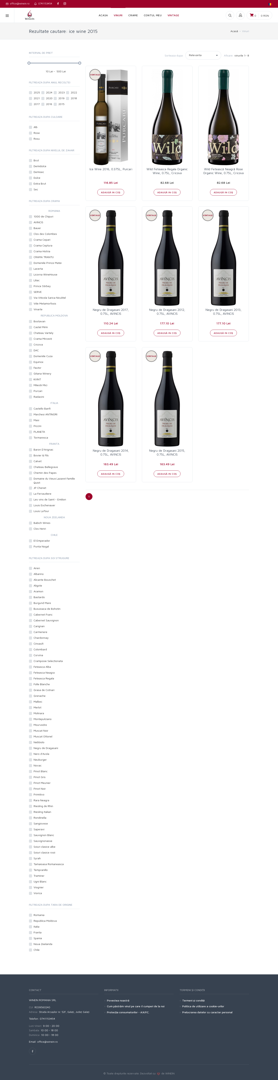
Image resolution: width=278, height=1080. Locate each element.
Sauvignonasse (43, 840)
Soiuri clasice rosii (44, 852)
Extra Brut (40, 183)
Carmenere (40, 632)
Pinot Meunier (42, 782)
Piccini (37, 426)
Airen (37, 568)
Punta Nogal (41, 546)
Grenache (40, 695)
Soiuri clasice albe (44, 846)
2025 (37, 92)
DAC (36, 350)
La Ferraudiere (42, 493)
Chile (37, 949)
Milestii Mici (40, 385)
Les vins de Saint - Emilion (50, 499)
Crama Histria (42, 251)
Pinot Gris (40, 777)
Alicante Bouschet (45, 579)
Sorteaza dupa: (174, 55)
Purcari (38, 390)
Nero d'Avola (41, 753)
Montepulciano (43, 719)
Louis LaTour (41, 511)
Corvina (38, 655)
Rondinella (40, 817)
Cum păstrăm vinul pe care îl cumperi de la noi (135, 1006)
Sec (36, 189)
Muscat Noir (41, 730)
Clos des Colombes (45, 233)
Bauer (37, 228)
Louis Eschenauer (44, 505)
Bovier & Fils (41, 455)
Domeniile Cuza (43, 356)
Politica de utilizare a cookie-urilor (203, 1006)
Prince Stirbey (42, 286)
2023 (61, 92)
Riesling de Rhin (43, 806)
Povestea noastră (118, 1000)
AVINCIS (38, 222)
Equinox (38, 361)
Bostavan (39, 321)
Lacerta (38, 268)
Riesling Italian (42, 811)
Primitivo (39, 794)
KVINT (37, 379)
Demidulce (40, 166)
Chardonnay (41, 637)
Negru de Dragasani (46, 748)
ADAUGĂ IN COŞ (110, 192)
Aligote (38, 585)
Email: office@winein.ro (43, 1041)
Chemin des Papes (45, 472)
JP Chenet (40, 487)
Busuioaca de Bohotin (47, 608)
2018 (74, 98)
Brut (36, 160)
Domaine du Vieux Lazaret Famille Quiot (54, 480)
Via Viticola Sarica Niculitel (50, 297)
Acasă (234, 31)
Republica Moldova (45, 920)
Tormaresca (41, 437)
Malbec (38, 701)
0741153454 (43, 3)
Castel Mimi (41, 327)
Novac (38, 765)
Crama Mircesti (43, 338)
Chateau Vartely (43, 332)
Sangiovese (41, 823)
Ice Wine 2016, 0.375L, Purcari (110, 169)
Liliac (37, 280)
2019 (61, 98)
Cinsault (38, 643)
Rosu (37, 138)
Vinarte (38, 309)
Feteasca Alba (42, 666)
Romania (39, 915)
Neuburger (40, 759)
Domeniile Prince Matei (48, 262)
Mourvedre (40, 724)
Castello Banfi (42, 408)
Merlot (37, 707)
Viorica (38, 893)
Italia (36, 926)
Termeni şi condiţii (193, 1000)
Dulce (37, 177)
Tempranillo (41, 869)
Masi (36, 420)
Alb (36, 127)
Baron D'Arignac (43, 449)
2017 (37, 104)
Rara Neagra (41, 800)
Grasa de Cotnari (44, 690)
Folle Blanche (42, 684)
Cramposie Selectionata (48, 661)
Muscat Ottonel (43, 736)
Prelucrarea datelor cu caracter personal (207, 1012)
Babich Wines (42, 522)
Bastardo (39, 597)
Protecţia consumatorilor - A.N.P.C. (128, 1012)
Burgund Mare (42, 603)
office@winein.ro (18, 3)
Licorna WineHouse (45, 274)
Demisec (39, 172)
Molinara (39, 713)
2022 (74, 92)
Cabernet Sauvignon (46, 620)
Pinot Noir (40, 788)
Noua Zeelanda (43, 944)
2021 (37, 98)
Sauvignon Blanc (44, 835)
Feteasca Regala (44, 678)
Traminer (39, 875)
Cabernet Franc (43, 614)
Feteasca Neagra (44, 672)
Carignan (39, 626)
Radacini (39, 396)
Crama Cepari (42, 239)
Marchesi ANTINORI (45, 414)
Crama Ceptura (43, 245)
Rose (37, 132)
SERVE (38, 291)
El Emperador (42, 540)
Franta (38, 932)
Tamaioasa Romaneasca (49, 864)
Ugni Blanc (40, 881)
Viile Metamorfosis (45, 303)
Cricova (38, 344)
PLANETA (39, 431)
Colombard (40, 649)
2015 (61, 104)
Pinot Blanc (40, 771)
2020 (49, 98)
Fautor (37, 367)
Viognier (39, 887)
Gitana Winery (42, 373)
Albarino (39, 573)
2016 (49, 104)
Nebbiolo (39, 742)
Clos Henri (40, 528)
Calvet (38, 461)
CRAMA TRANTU (44, 257)
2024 (49, 92)
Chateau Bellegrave (46, 467)
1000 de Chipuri (43, 216)
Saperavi (39, 829)
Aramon (38, 591)
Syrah (37, 858)
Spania (38, 938)
